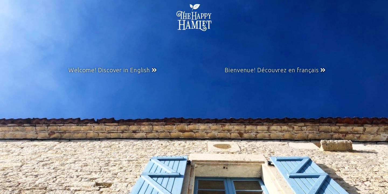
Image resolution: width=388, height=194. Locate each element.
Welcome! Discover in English (109, 70)
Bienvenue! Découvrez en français (272, 70)
